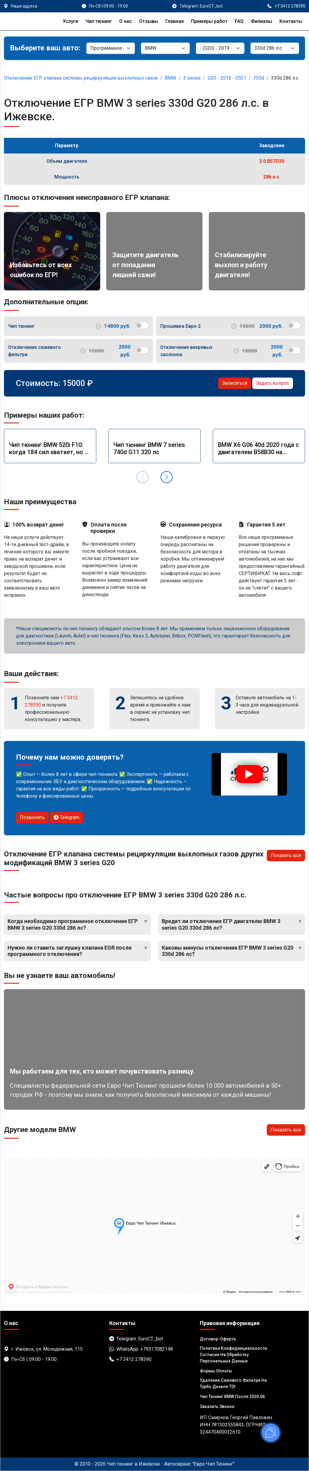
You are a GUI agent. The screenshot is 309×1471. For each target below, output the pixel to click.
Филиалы (261, 21)
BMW (170, 78)
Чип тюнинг (98, 21)
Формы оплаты (216, 1370)
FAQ (239, 21)
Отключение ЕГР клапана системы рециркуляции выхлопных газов (81, 78)
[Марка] (165, 48)
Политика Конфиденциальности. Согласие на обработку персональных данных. (234, 1354)
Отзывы (148, 21)
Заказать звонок (217, 1406)
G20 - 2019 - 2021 (227, 78)
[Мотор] (274, 48)
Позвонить (32, 817)
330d (258, 78)
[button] (167, 477)
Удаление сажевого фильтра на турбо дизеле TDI (233, 1383)
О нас (125, 21)
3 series (192, 78)
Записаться (234, 383)
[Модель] (220, 48)
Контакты (290, 21)
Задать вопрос (272, 383)
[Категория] (110, 48)
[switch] (142, 325)
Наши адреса (24, 6)
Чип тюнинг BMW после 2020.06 (232, 1396)
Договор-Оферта (218, 1339)
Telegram (66, 817)
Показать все (286, 855)
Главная (174, 21)
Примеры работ (209, 21)
